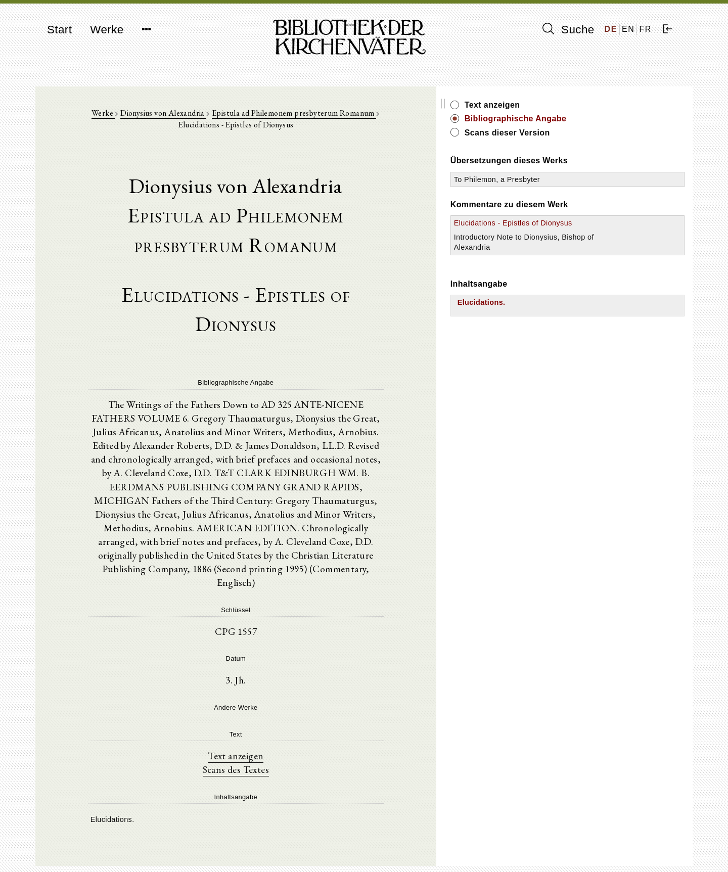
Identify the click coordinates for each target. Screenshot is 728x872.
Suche (568, 29)
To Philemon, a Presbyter (589, 179)
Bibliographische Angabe (608, 118)
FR (645, 29)
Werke (106, 29)
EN (628, 29)
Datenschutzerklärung (573, 849)
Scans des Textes (282, 695)
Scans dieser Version (600, 132)
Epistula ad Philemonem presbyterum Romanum (297, 117)
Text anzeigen (281, 680)
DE (611, 29)
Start (59, 29)
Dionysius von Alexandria (167, 117)
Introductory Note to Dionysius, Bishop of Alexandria (581, 257)
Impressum (556, 839)
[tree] (282, 745)
